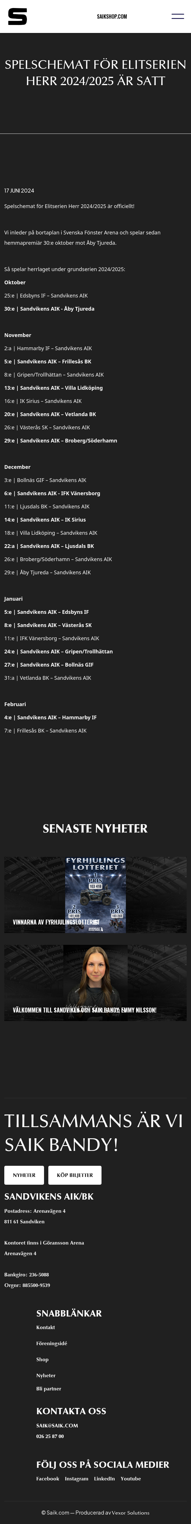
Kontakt (45, 1327)
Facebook (47, 1479)
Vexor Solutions (131, 1513)
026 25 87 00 (50, 1436)
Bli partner (48, 1389)
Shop (42, 1359)
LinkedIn (104, 1479)
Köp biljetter (75, 1175)
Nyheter (24, 1175)
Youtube (131, 1479)
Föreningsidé (51, 1343)
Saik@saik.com (57, 1426)
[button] (178, 16)
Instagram (76, 1479)
